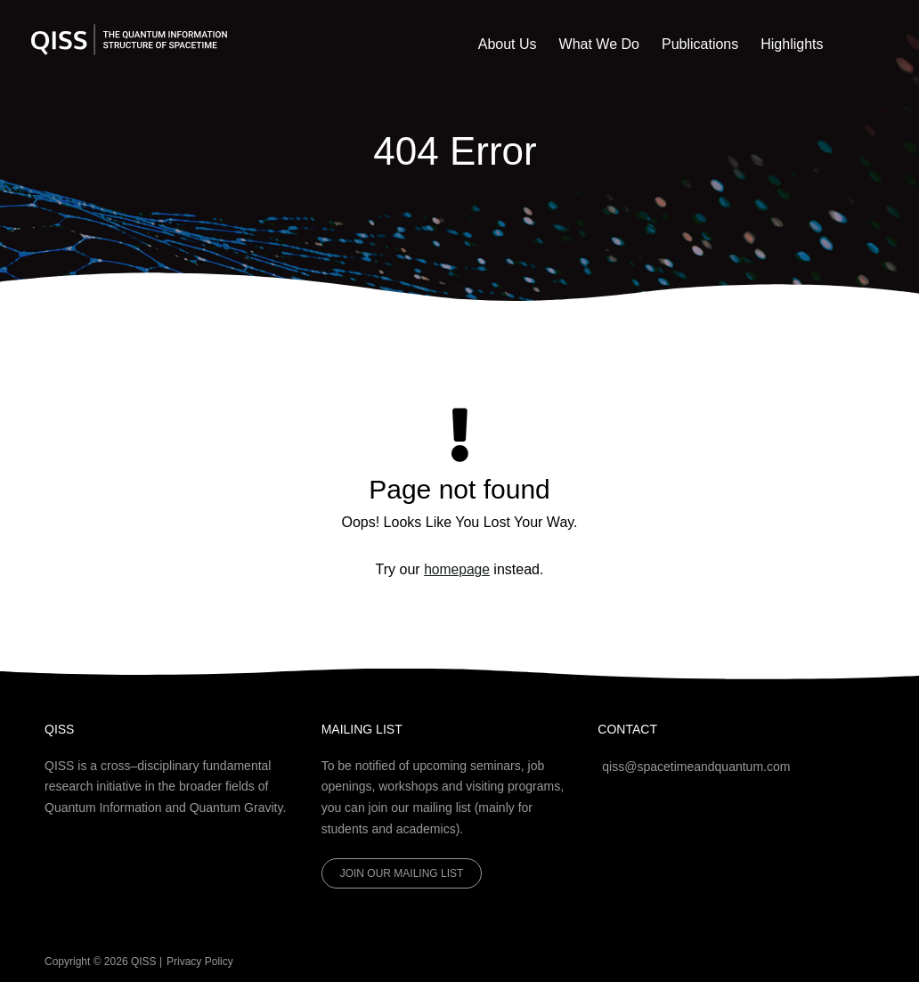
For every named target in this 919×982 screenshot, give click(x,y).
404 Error (455, 150)
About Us (554, 44)
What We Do (632, 44)
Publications (719, 44)
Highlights (799, 44)
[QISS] (129, 38)
